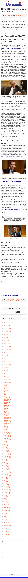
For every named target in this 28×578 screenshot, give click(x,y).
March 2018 (6, 466)
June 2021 (6, 408)
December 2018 (7, 453)
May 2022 (6, 391)
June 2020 (6, 426)
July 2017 (6, 478)
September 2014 (7, 530)
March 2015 (6, 520)
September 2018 (7, 457)
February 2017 (7, 486)
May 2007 (6, 533)
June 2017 (6, 480)
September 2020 (7, 421)
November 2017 (7, 472)
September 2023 (7, 367)
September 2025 (7, 331)
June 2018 (6, 462)
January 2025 (7, 343)
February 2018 (7, 468)
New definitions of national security (9, 209)
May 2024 (6, 355)
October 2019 (7, 438)
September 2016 (7, 493)
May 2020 (6, 427)
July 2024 (6, 352)
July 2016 (6, 496)
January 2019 (7, 451)
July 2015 (6, 514)
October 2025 (7, 330)
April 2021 (6, 411)
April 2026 (6, 321)
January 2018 (7, 469)
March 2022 (6, 394)
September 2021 (7, 403)
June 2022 (6, 390)
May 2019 (6, 445)
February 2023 (7, 378)
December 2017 (7, 471)
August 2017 (6, 477)
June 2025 (6, 336)
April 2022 (6, 393)
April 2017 (6, 483)
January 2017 (7, 487)
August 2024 (6, 351)
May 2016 (6, 499)
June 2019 (6, 444)
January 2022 (7, 397)
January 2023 (7, 379)
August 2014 (6, 531)
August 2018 (6, 459)
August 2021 (6, 405)
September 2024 (7, 349)
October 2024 (7, 348)
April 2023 (6, 375)
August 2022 (6, 387)
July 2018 (6, 460)
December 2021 (7, 399)
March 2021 (6, 412)
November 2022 (7, 382)
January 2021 (7, 415)
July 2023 (6, 370)
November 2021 (7, 400)
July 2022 (6, 388)
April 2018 (6, 465)
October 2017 (7, 474)
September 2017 (7, 475)
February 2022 (7, 396)
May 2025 (6, 337)
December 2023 (7, 363)
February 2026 (7, 324)
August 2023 (6, 369)
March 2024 (6, 358)
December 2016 (7, 489)
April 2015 (6, 519)
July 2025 (6, 334)
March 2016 (6, 502)
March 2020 (6, 430)
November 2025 (7, 328)
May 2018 (6, 463)
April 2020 (6, 429)
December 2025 (7, 327)
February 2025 (7, 342)
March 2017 (6, 484)
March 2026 (6, 322)
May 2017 (6, 481)
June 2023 (6, 372)
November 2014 (7, 527)
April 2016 (6, 501)
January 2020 (7, 433)
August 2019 (6, 441)
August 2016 (6, 495)
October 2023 (7, 366)
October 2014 (7, 528)
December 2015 (7, 507)
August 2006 (6, 534)
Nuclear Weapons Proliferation (9, 300)
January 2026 (7, 325)
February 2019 (7, 450)
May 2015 (6, 517)
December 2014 (7, 525)
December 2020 (7, 417)
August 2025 (6, 333)
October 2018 (7, 456)
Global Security (13, 299)
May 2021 (6, 409)
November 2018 (7, 454)
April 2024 (6, 357)
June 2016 (6, 498)
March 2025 (6, 340)
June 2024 (6, 354)
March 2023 (6, 376)
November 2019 (7, 436)
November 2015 (7, 508)
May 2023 (6, 373)
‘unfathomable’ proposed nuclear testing (11, 181)
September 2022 (7, 385)
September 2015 (7, 511)
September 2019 (7, 439)
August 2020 (6, 423)
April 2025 (6, 339)
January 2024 (7, 361)
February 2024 (7, 360)
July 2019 (6, 442)
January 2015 (7, 523)
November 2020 (7, 418)
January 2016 (7, 505)
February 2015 (7, 522)
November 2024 (7, 346)
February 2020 (7, 432)
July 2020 (6, 424)
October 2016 (7, 492)
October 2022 (7, 384)
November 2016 (7, 490)
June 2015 (6, 516)
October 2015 (7, 510)
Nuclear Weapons (21, 299)
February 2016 (7, 504)
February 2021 (7, 414)
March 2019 (6, 448)
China (8, 299)
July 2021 (6, 406)
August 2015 (6, 513)
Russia (17, 300)
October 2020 (7, 420)
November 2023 (7, 364)
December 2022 (7, 381)
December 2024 (7, 345)
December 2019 (7, 435)
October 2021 (7, 402)
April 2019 (6, 447)
